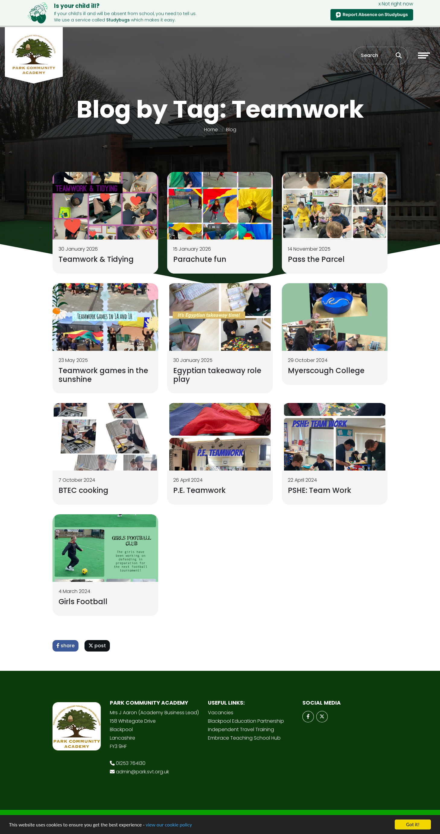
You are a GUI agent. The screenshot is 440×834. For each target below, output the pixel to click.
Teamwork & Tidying (96, 259)
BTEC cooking (83, 490)
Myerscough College (326, 371)
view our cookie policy (169, 825)
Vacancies (220, 712)
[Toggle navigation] (424, 55)
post (97, 645)
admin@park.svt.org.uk (142, 771)
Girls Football (83, 602)
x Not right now (395, 3)
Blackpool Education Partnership (246, 721)
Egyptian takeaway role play (217, 375)
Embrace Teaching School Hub (244, 737)
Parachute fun (199, 259)
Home (211, 129)
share (65, 645)
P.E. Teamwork (199, 490)
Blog (231, 129)
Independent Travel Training (241, 729)
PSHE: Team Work (319, 490)
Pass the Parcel (316, 259)
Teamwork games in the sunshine (103, 375)
